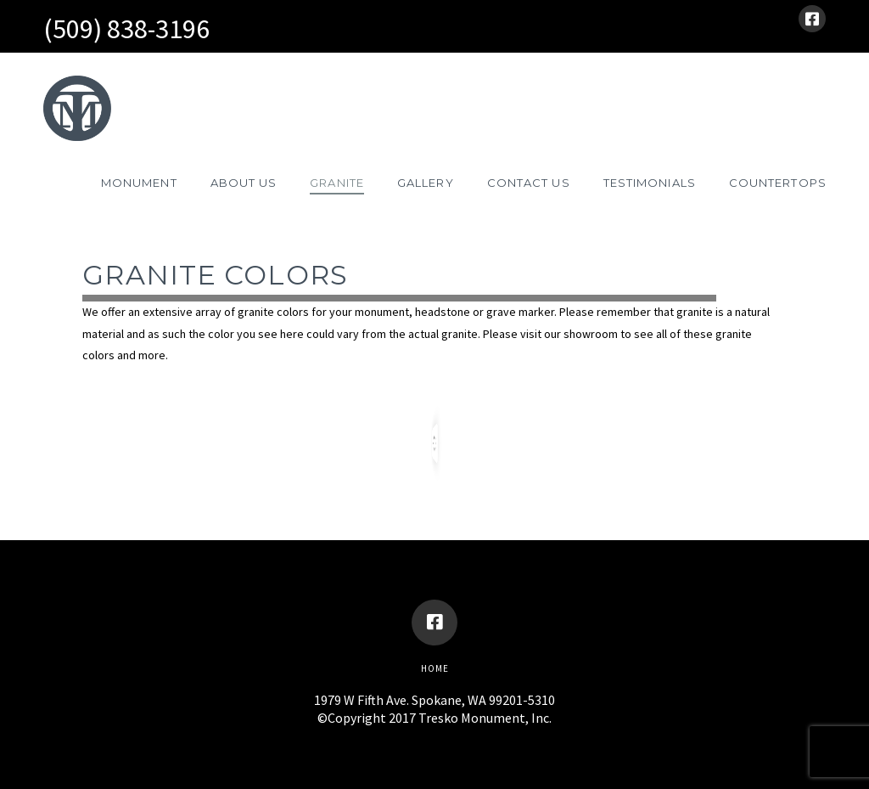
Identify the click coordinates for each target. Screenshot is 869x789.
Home (435, 668)
